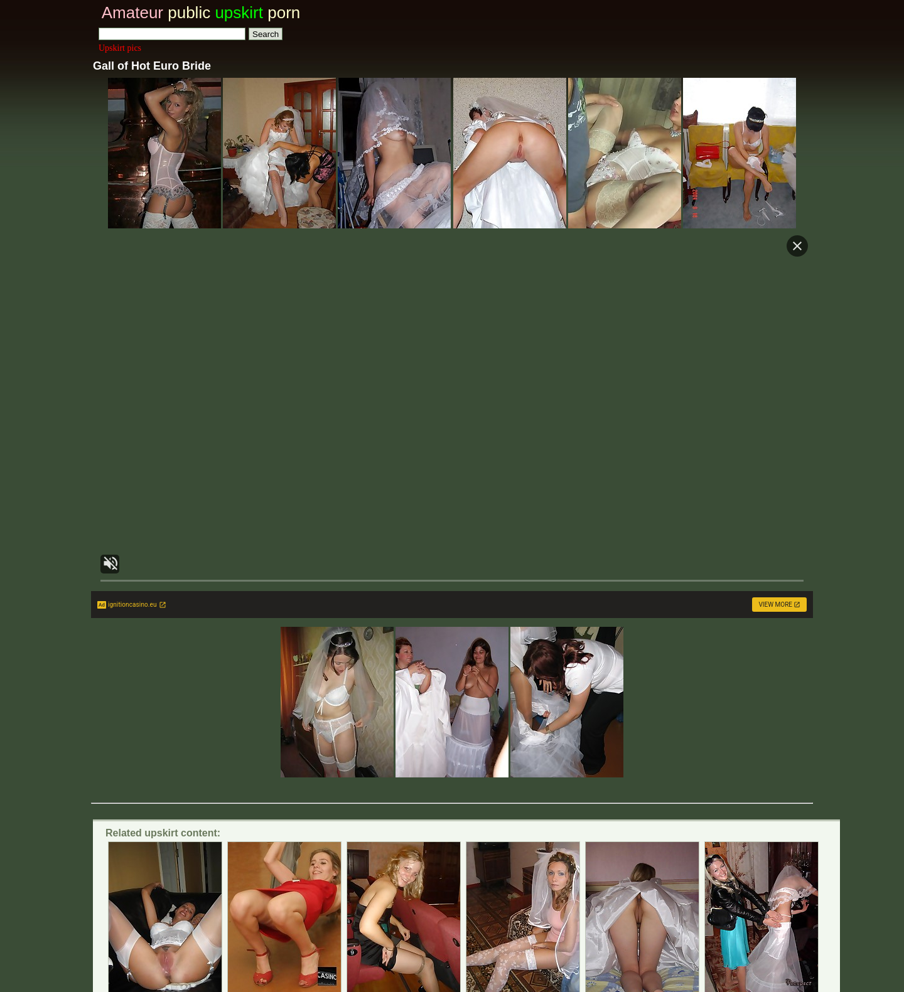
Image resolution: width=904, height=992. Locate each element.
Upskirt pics (120, 48)
